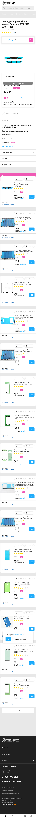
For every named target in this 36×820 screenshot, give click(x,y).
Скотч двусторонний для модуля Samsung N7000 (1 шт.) (23, 283)
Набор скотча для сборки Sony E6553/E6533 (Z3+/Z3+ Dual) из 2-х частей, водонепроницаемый (25, 484)
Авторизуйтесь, (8, 40)
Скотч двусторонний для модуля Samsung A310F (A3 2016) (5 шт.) (22, 184)
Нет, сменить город (20, 639)
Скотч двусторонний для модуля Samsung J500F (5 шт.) (23, 383)
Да (8, 639)
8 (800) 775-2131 (10, 776)
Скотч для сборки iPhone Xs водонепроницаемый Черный (23, 550)
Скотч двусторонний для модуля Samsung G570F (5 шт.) (23, 684)
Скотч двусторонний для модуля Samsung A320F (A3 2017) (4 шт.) (22, 584)
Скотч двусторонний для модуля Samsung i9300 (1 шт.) (24, 218)
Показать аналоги (18, 83)
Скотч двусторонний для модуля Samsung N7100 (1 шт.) (23, 617)
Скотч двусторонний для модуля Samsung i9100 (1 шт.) (24, 250)
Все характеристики (8, 146)
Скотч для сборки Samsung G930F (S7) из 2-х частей (22, 450)
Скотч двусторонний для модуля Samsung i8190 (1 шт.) (24, 517)
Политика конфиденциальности (10, 793)
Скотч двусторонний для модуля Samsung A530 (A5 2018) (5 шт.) (23, 651)
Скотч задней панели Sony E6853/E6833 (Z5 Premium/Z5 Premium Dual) (24, 317)
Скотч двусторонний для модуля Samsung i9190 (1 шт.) (24, 350)
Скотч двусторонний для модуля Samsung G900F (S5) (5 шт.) (24, 417)
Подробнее (24, 98)
